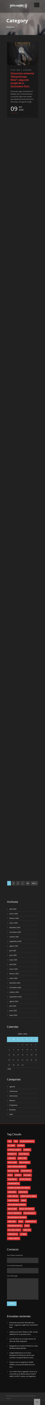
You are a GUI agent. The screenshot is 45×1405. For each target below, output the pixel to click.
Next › (34, 883)
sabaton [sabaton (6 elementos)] (27, 1230)
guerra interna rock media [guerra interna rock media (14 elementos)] (18, 1188)
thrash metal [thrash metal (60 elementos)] (13, 1238)
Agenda (12, 1087)
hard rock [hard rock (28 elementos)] (23, 1192)
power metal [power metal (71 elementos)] (31, 1221)
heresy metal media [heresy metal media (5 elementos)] (28, 1196)
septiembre (15, 941)
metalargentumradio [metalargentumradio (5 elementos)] (16, 1205)
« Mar (9, 1069)
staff (11, 1114)
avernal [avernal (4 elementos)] (27, 1150)
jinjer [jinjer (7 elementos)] (23, 1200)
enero (13, 923)
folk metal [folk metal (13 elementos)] (12, 1179)
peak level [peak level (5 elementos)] (12, 1221)
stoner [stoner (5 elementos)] (23, 1234)
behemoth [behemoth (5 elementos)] (12, 1154)
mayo (13, 960)
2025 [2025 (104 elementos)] (9, 1141)
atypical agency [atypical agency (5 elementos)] (14, 1150)
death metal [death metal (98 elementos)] (24, 1162)
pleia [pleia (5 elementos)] (21, 1221)
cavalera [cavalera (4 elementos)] (11, 1158)
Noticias (12, 1100)
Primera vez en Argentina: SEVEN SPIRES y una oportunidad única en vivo (22, 1368)
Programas (13, 1105)
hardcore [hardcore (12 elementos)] (12, 1192)
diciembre (14, 927)
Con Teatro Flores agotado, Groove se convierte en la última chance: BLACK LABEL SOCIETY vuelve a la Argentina (23, 1377)
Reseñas (12, 1110)
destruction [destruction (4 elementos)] (13, 1171)
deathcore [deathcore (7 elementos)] (12, 1162)
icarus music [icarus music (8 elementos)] (13, 1200)
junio (13, 955)
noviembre (15, 932)
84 (28, 883)
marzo (13, 914)
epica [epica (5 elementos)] (10, 1175)
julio (12, 950)
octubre (14, 937)
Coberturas (13, 1091)
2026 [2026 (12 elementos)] (15, 1141)
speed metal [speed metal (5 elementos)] (12, 1234)
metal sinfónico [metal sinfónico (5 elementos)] (14, 1213)
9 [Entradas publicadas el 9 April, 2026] (22, 1050)
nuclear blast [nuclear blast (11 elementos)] (29, 1213)
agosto (13, 946)
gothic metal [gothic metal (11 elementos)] (25, 1179)
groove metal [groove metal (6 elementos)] (13, 1183)
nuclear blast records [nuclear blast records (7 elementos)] (17, 1217)
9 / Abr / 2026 (15, 70)
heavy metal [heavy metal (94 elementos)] (13, 1196)
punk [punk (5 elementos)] (27, 1226)
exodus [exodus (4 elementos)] (18, 1175)
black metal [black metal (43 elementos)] (23, 1154)
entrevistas (13, 1096)
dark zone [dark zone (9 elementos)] (22, 1158)
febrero (14, 918)
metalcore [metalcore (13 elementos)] (12, 1209)
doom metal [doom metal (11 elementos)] (26, 1171)
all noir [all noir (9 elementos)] (11, 1145)
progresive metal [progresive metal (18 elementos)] (15, 1226)
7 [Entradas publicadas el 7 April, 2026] (13, 1050)
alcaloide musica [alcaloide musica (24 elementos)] (27, 1141)
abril (12, 909)
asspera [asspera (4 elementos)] (21, 1145)
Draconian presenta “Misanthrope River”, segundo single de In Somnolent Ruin (22, 80)
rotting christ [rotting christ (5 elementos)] (14, 1230)
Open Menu (36, 5)
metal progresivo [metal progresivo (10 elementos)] (27, 1209)
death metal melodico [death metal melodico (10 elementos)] (16, 1166)
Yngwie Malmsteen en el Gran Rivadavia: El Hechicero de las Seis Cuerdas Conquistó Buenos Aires (21, 1358)
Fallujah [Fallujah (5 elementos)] (27, 1175)
